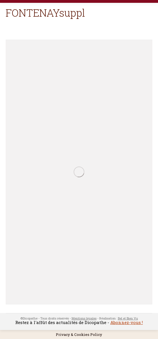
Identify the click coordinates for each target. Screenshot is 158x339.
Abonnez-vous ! (126, 322)
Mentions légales (84, 318)
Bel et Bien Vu (128, 318)
